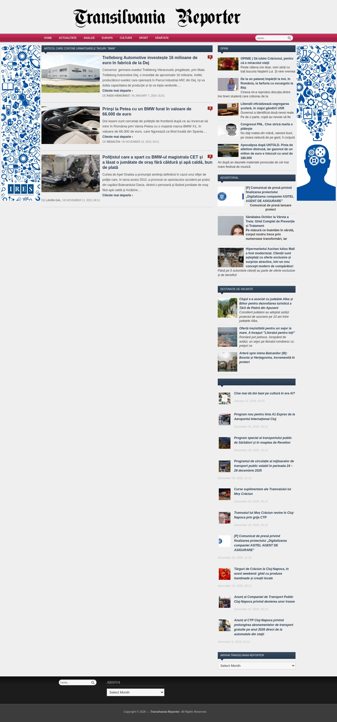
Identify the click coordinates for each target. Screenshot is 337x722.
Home (48, 38)
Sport (143, 38)
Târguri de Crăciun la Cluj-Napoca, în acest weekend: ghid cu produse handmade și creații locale (261, 573)
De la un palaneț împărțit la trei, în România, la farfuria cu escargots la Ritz (267, 83)
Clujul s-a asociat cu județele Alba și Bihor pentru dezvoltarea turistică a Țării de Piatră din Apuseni (266, 303)
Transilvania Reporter (165, 711)
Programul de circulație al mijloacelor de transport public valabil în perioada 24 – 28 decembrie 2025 (264, 465)
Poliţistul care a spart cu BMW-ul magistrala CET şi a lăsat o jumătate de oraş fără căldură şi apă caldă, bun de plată (157, 162)
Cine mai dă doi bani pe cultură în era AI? (264, 393)
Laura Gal (53, 200)
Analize (89, 38)
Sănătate (162, 38)
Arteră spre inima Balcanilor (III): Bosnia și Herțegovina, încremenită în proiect (267, 357)
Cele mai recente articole (240, 381)
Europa (107, 38)
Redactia (113, 141)
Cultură (126, 38)
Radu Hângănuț (118, 95)
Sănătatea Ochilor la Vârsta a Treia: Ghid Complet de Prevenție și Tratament (270, 221)
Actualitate (68, 38)
